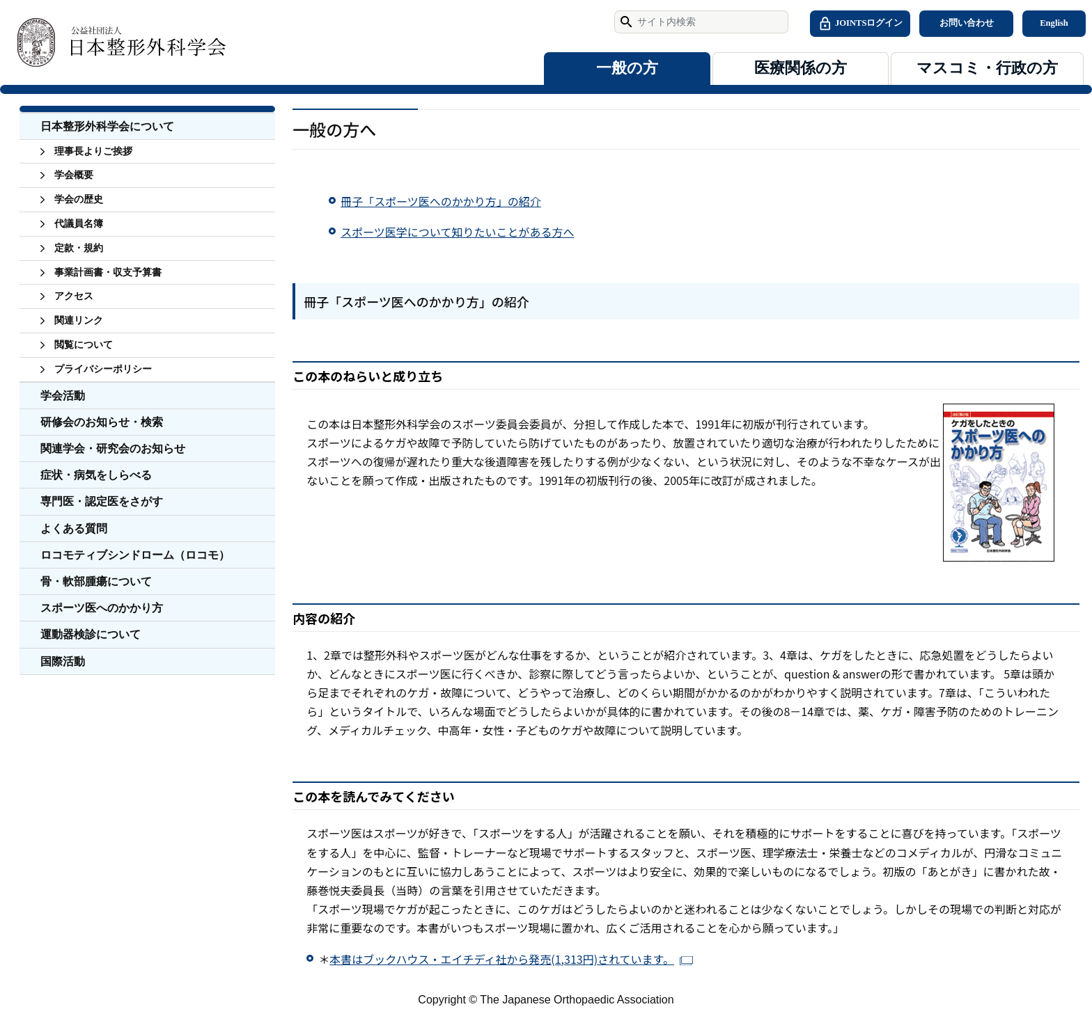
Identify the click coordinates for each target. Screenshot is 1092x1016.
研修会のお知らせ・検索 (101, 422)
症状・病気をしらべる (96, 475)
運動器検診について (90, 634)
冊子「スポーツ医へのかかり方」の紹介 (441, 201)
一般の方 (627, 68)
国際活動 (62, 661)
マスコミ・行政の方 (987, 68)
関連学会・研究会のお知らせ (112, 448)
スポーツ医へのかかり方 (101, 608)
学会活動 (62, 396)
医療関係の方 (800, 68)
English (1054, 23)
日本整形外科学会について (107, 126)
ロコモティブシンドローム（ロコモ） (135, 555)
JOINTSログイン (860, 23)
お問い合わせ (966, 23)
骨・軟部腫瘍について (96, 581)
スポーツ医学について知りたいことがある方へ (457, 231)
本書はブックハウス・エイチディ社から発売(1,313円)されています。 (501, 959)
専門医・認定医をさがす (101, 501)
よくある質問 (73, 528)
